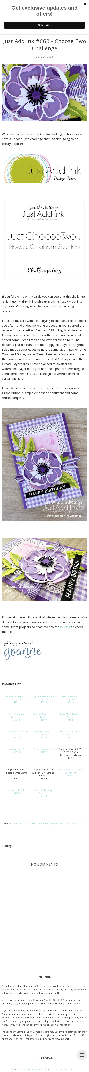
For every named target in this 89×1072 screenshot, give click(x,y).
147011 (16, 702)
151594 (16, 752)
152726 (43, 752)
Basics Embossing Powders (43, 792)
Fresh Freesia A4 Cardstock (70, 698)
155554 (43, 796)
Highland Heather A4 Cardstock (43, 698)
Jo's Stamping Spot (33, 1068)
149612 (43, 720)
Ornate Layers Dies (43, 749)
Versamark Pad (16, 790)
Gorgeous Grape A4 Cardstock (16, 698)
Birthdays (21, 823)
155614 (70, 702)
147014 (16, 737)
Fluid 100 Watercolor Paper (43, 716)
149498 (70, 775)
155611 (70, 737)
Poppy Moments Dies (16, 749)
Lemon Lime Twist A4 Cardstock (43, 733)
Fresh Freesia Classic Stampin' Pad (70, 733)
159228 (16, 720)
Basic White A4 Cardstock (16, 716)
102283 (16, 793)
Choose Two (39, 823)
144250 (43, 737)
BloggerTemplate (67, 1068)
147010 (43, 702)
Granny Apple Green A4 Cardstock (16, 733)
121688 (70, 720)
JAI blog (65, 627)
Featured (58, 823)
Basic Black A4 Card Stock (70, 716)
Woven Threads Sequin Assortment (70, 771)
